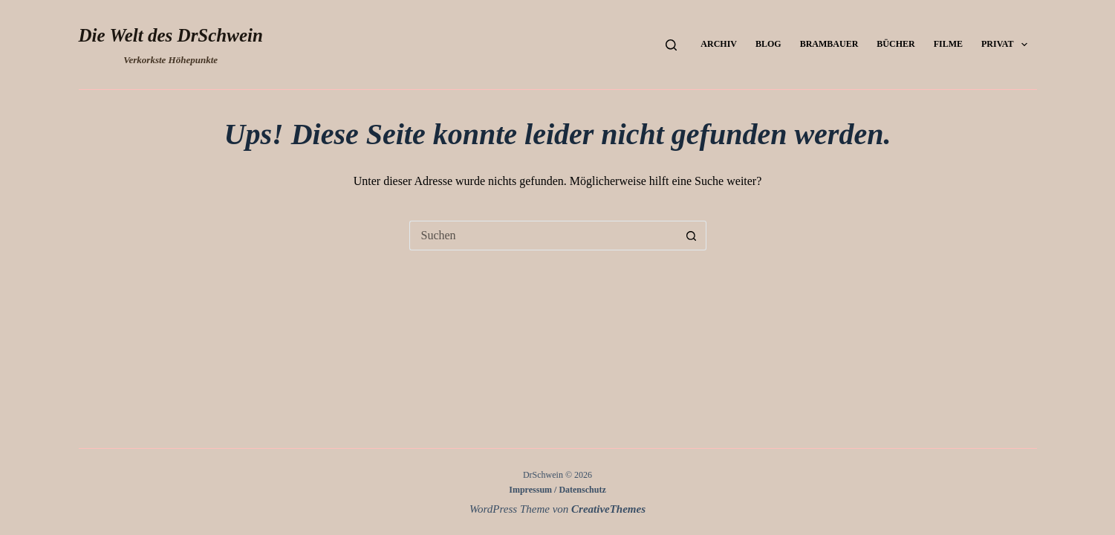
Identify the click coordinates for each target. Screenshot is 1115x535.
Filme (948, 44)
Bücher (895, 44)
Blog (768, 44)
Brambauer (829, 44)
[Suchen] (671, 45)
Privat (1007, 45)
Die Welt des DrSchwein (171, 35)
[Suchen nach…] (543, 235)
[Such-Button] (691, 235)
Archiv (718, 44)
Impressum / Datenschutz (557, 489)
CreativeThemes (608, 509)
